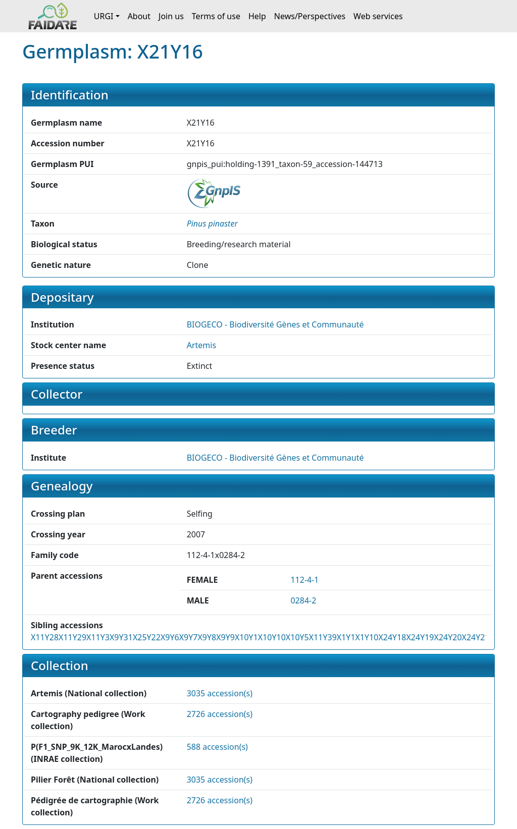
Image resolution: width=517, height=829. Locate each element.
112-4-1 (304, 579)
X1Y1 (346, 637)
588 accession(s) (217, 746)
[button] (212, 223)
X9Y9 (225, 637)
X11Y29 (72, 637)
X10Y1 (246, 637)
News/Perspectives (309, 16)
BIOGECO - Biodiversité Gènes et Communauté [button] (275, 324)
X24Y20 (448, 637)
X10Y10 (272, 637)
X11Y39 (323, 637)
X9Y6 (170, 637)
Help (257, 16)
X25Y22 (147, 637)
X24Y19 (420, 637)
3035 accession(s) (219, 693)
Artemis (201, 345)
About (139, 16)
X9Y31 (121, 637)
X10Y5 (297, 637)
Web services (378, 16)
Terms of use (216, 16)
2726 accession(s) (219, 714)
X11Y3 (98, 637)
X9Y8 (206, 637)
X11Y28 (45, 637)
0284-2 (303, 600)
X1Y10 (367, 637)
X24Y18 (392, 637)
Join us (171, 16)
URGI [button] (104, 16)
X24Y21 (476, 637)
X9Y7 (188, 637)
